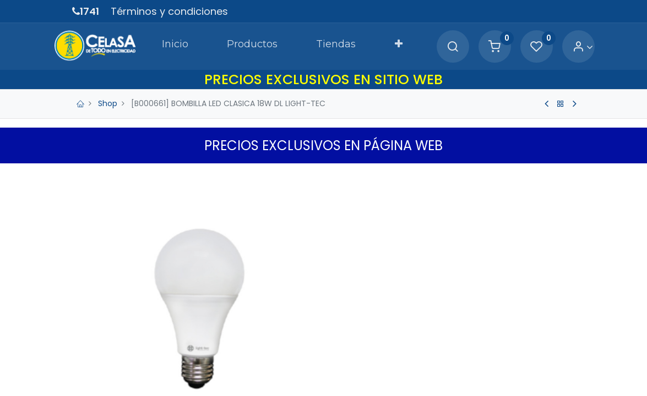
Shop (107, 103)
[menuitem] (167, 46)
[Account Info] (564, 47)
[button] (390, 46)
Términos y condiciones (169, 11)
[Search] (434, 47)
